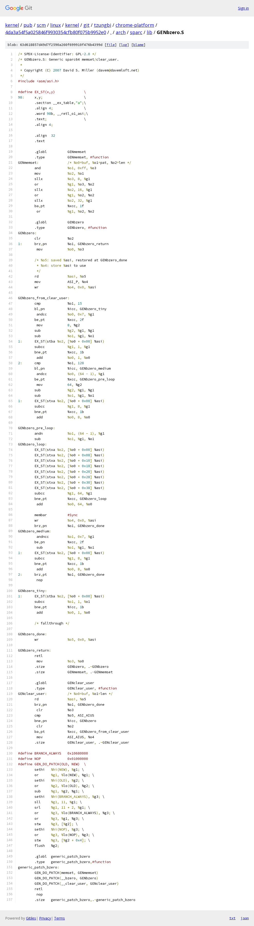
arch (121, 32)
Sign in (243, 8)
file (111, 45)
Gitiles (31, 918)
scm (41, 25)
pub (27, 25)
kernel (12, 25)
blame (138, 45)
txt (232, 918)
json (245, 918)
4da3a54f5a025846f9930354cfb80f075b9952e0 (55, 32)
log (124, 45)
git (86, 25)
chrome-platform (135, 25)
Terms (59, 918)
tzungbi (102, 25)
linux (55, 25)
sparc (136, 32)
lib (149, 32)
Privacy (45, 918)
